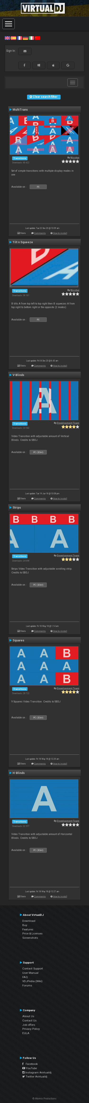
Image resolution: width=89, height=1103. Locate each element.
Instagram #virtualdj (37, 1072)
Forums (27, 985)
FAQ (25, 977)
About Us (28, 1016)
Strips (17, 507)
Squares (18, 640)
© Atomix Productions (44, 1098)
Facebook (30, 1064)
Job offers (28, 1024)
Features (27, 929)
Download (28, 921)
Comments (40, 233)
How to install (60, 233)
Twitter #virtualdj (34, 1076)
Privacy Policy (31, 1029)
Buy (24, 925)
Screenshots (30, 937)
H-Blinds (19, 773)
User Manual (30, 972)
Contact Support (32, 968)
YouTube (29, 1068)
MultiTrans (20, 109)
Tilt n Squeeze (23, 242)
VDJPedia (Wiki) (32, 981)
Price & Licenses (32, 933)
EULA (25, 1033)
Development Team (68, 423)
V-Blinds (18, 375)
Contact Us (29, 1020)
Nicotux (74, 157)
